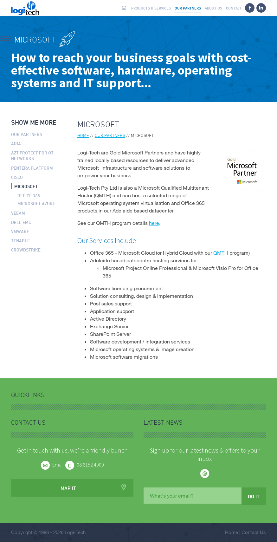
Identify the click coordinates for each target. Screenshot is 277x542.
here (154, 223)
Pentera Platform (32, 168)
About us (213, 8)
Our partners (188, 8)
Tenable (20, 240)
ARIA (16, 143)
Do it (254, 496)
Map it (68, 488)
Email (58, 464)
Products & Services (151, 8)
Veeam (18, 213)
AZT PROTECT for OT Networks (32, 155)
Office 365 (28, 195)
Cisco (17, 177)
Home (124, 7)
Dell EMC (21, 222)
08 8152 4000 (90, 464)
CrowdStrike (26, 249)
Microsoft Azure (36, 203)
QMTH (220, 253)
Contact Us (254, 532)
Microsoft (26, 186)
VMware (20, 231)
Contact (234, 8)
